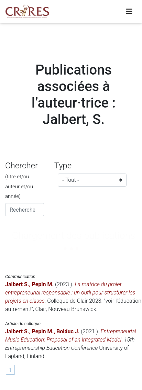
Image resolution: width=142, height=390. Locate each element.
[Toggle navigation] (129, 11)
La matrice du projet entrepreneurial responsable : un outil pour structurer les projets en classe (70, 292)
